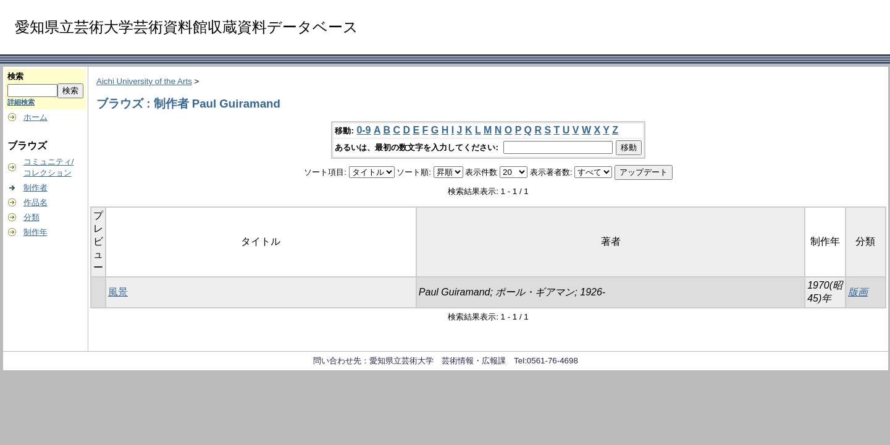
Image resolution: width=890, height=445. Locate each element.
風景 (118, 292)
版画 (858, 292)
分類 (31, 217)
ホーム (35, 117)
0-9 (363, 130)
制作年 (35, 232)
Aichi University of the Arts (144, 81)
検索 (15, 76)
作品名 (35, 202)
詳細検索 (21, 102)
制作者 (35, 187)
